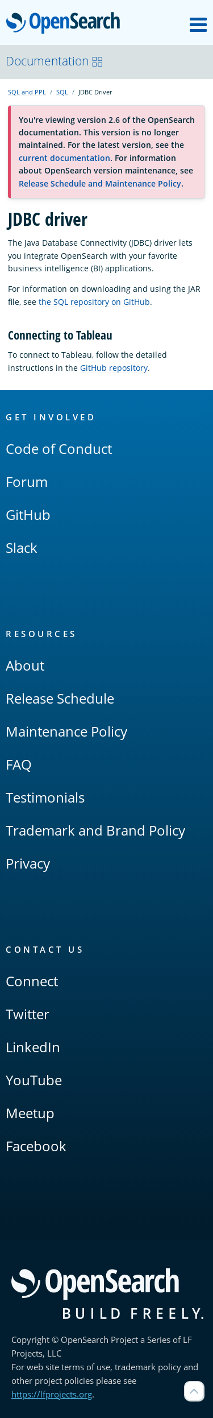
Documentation (54, 61)
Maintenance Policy (66, 731)
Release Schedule (60, 698)
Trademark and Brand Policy (95, 830)
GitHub (28, 514)
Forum (27, 481)
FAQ (19, 764)
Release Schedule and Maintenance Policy (100, 183)
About (25, 665)
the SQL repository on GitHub (94, 301)
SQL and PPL (27, 92)
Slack (21, 547)
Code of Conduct (59, 448)
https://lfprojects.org (51, 1394)
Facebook (36, 1145)
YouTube (34, 1079)
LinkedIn (33, 1046)
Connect (32, 980)
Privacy (28, 863)
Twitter (27, 1013)
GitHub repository (114, 367)
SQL (62, 92)
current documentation (64, 157)
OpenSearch (66, 24)
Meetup (30, 1112)
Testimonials (45, 797)
